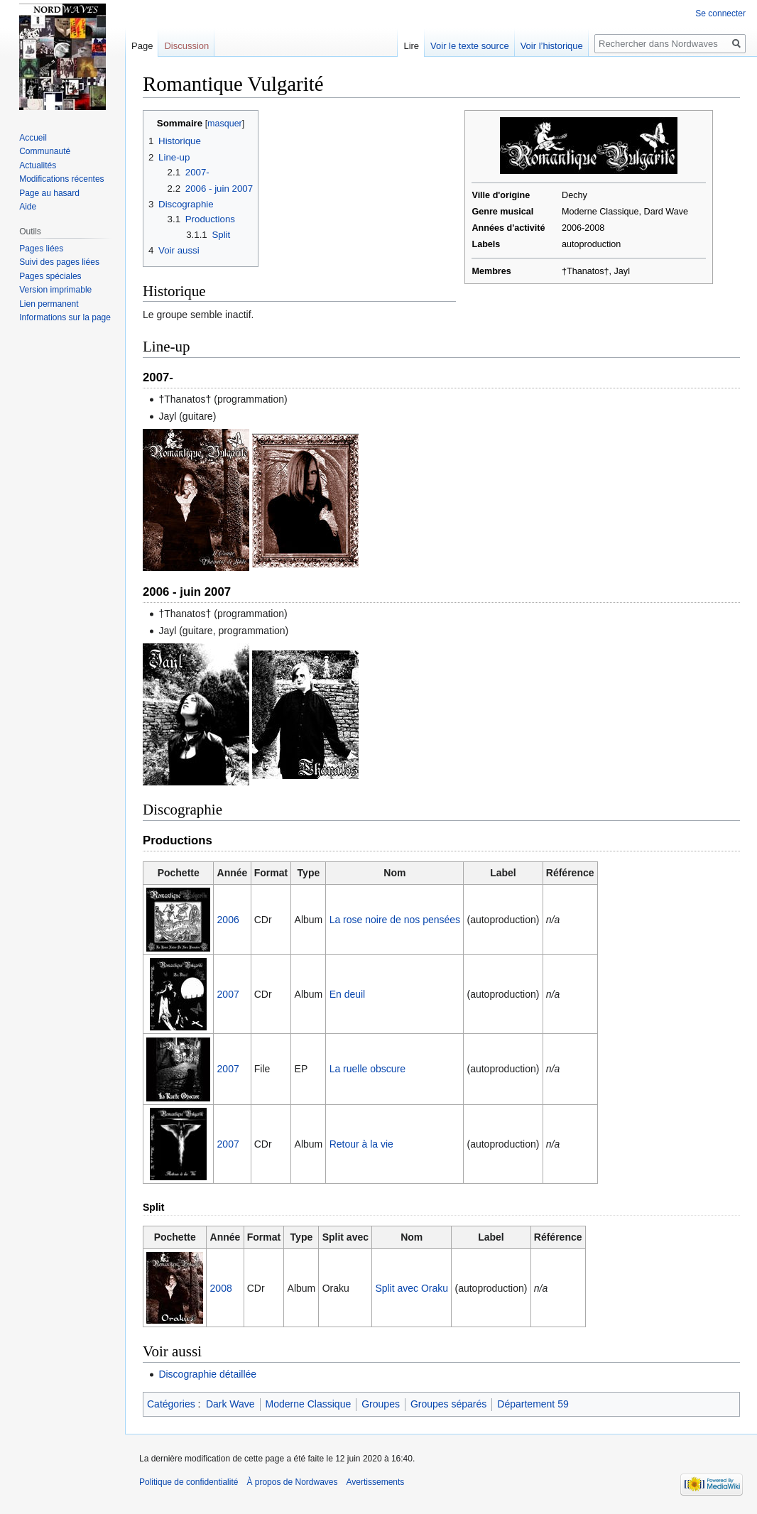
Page (142, 45)
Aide (27, 207)
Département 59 (532, 1404)
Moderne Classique (309, 1404)
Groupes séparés (448, 1404)
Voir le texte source (469, 45)
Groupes (380, 1404)
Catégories (171, 1404)
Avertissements (376, 1482)
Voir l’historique (552, 45)
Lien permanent (48, 304)
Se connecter (720, 13)
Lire (411, 45)
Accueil (33, 138)
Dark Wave (230, 1404)
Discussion (186, 45)
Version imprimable (55, 290)
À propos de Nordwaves (291, 1482)
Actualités (37, 165)
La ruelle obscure (367, 1068)
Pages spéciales (50, 276)
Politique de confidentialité (188, 1482)
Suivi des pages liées (59, 262)
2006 (228, 919)
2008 (221, 1288)
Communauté (44, 151)
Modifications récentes (61, 179)
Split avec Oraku (411, 1288)
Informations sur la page (65, 317)
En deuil (348, 994)
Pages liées (41, 249)
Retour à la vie (361, 1144)
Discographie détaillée (207, 1374)
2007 (228, 994)
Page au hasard (49, 193)
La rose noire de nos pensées (395, 919)
